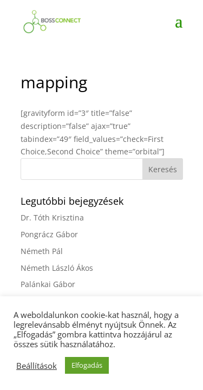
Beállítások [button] (36, 365)
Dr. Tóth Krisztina (52, 217)
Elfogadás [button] (86, 365)
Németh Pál (42, 251)
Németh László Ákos (57, 268)
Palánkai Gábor (48, 284)
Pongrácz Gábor (49, 234)
